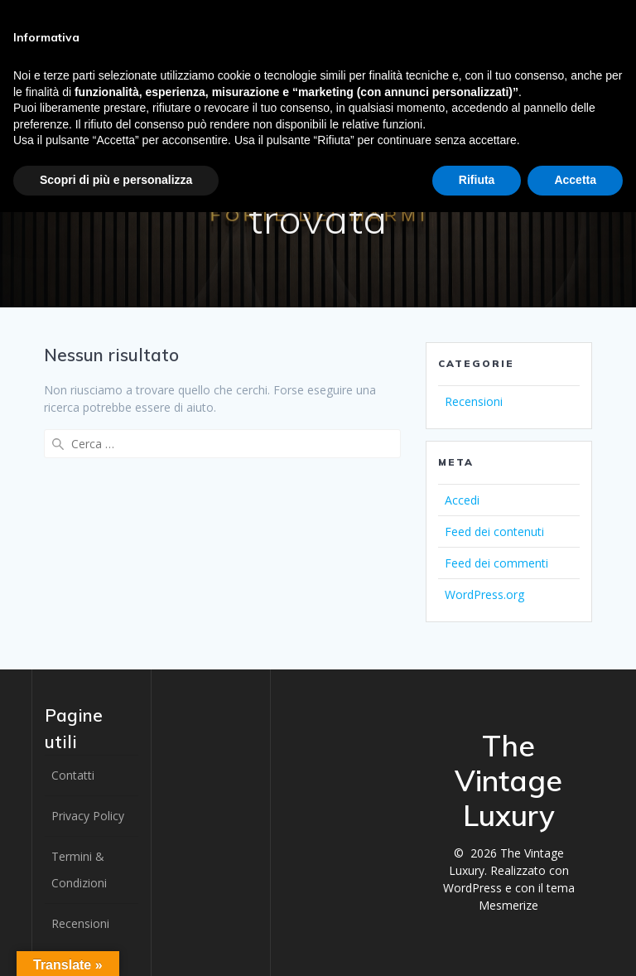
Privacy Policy (87, 816)
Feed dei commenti (496, 563)
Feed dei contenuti (494, 531)
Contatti (72, 775)
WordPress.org (484, 594)
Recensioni (474, 401)
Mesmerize (508, 905)
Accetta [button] (575, 179)
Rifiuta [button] (477, 179)
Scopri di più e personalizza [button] (116, 179)
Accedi (462, 500)
